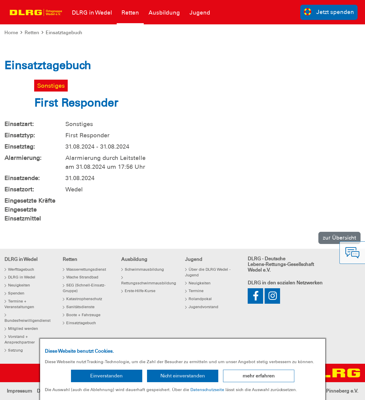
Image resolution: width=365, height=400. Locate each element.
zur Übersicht (339, 237)
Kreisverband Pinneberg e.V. (326, 391)
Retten (32, 32)
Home (11, 32)
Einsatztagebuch (64, 32)
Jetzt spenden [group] (329, 11)
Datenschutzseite (207, 389)
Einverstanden (106, 376)
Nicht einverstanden (182, 376)
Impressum (19, 391)
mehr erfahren (259, 376)
